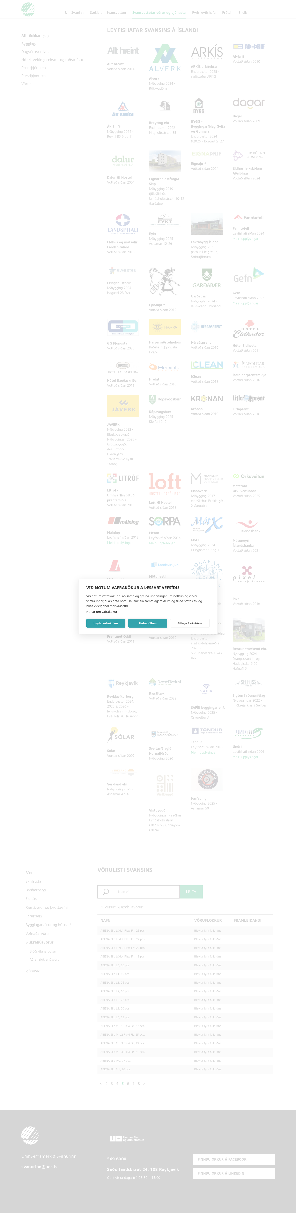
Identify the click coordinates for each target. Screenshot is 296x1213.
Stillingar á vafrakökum (189, 623)
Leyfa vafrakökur (106, 623)
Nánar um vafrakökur (101, 611)
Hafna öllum (148, 623)
